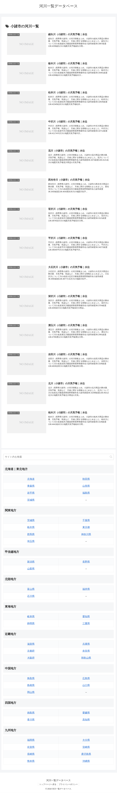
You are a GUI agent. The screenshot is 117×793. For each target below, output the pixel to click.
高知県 (86, 720)
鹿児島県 (86, 754)
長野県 (86, 562)
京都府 (31, 651)
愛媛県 (86, 712)
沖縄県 (86, 761)
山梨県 (31, 569)
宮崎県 (86, 747)
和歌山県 (86, 658)
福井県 (86, 589)
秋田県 (86, 479)
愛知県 (86, 616)
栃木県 (31, 527)
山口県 (86, 685)
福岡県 (31, 740)
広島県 (86, 678)
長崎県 (31, 754)
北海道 (31, 479)
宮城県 (31, 500)
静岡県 (31, 623)
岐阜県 (31, 616)
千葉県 (86, 520)
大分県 (86, 740)
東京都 (86, 527)
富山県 (31, 589)
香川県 (31, 720)
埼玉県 (31, 541)
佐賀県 (31, 747)
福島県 (86, 493)
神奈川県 (86, 534)
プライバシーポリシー (68, 784)
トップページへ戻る (47, 784)
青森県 (31, 486)
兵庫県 (86, 644)
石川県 (31, 596)
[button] (111, 457)
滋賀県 (31, 644)
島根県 (31, 685)
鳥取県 (31, 678)
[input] (58, 457)
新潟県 (31, 562)
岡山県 (31, 692)
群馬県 (31, 534)
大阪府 (31, 658)
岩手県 (31, 493)
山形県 (86, 486)
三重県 (86, 623)
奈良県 (86, 651)
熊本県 (31, 761)
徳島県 (31, 712)
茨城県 (31, 520)
